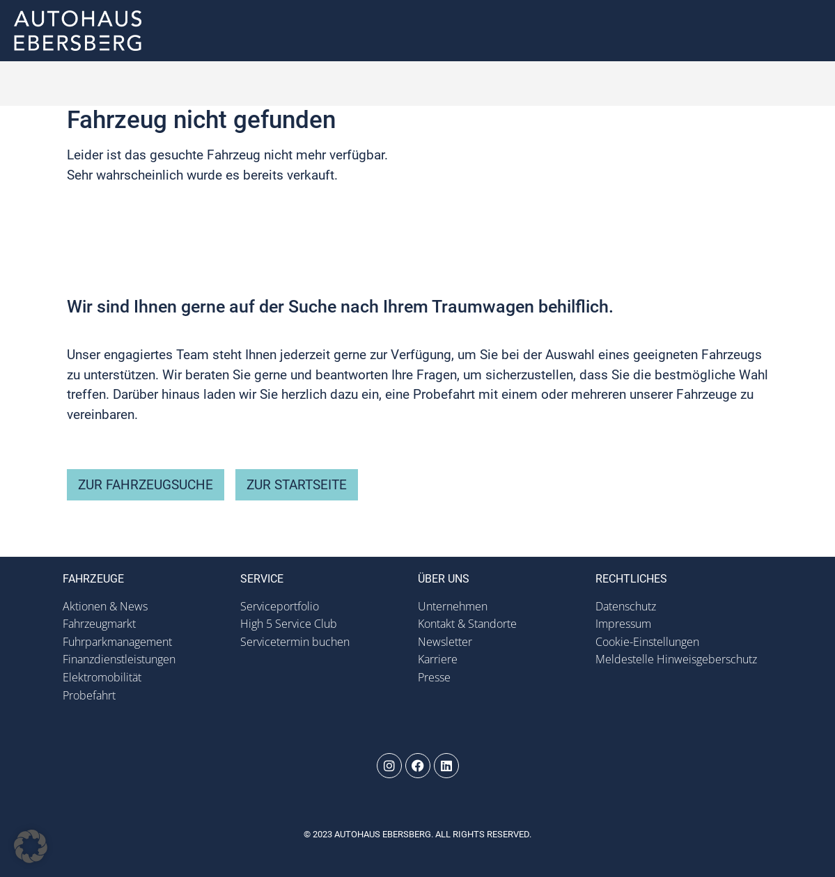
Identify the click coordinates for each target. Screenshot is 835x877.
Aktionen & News (105, 606)
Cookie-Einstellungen (647, 641)
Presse (434, 677)
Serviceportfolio (279, 606)
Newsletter (445, 641)
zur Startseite (296, 484)
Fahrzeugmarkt (99, 623)
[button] (809, 31)
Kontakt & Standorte (467, 623)
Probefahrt (89, 695)
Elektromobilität (102, 677)
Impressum (623, 623)
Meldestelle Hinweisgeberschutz (676, 659)
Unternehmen (452, 606)
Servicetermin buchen (295, 641)
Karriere (438, 659)
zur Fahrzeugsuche (145, 484)
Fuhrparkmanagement (117, 641)
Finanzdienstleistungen (119, 659)
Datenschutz (625, 606)
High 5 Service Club (288, 623)
